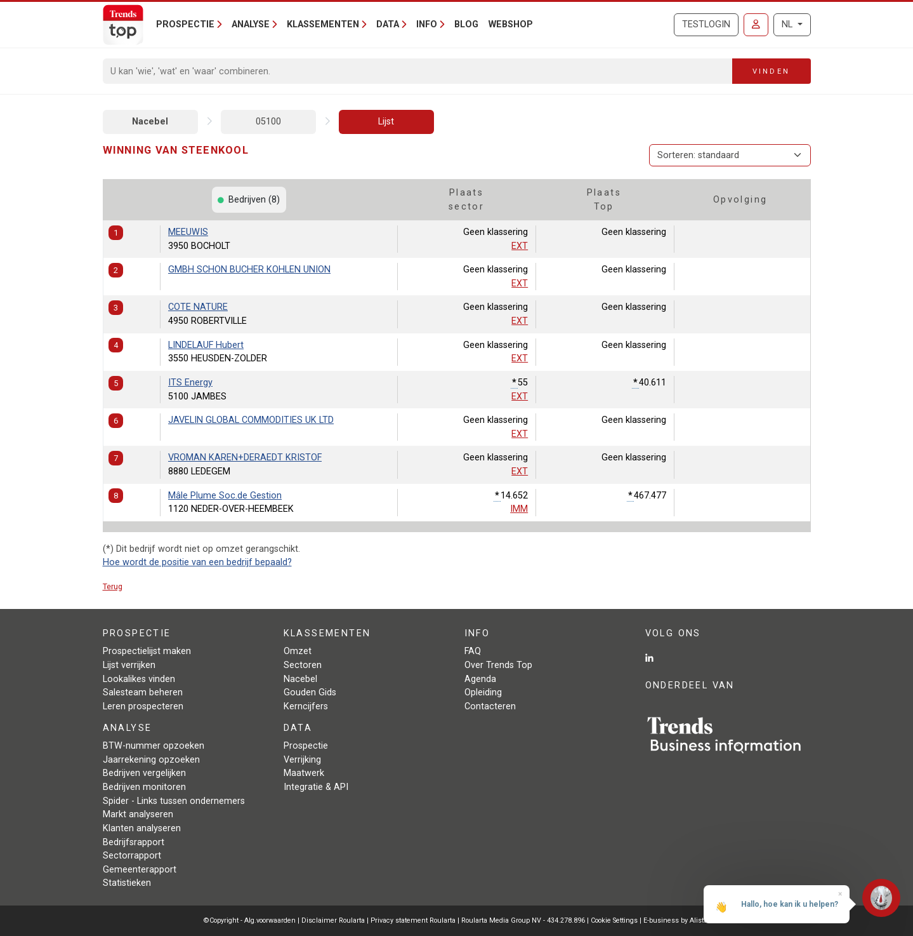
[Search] (418, 71)
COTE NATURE (198, 307)
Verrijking (302, 759)
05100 (268, 121)
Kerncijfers (306, 706)
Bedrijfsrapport (133, 842)
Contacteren (490, 706)
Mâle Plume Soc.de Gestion (225, 495)
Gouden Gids (310, 692)
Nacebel (150, 121)
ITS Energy (190, 382)
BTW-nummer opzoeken (153, 745)
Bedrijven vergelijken (144, 773)
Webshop (511, 24)
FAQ (472, 651)
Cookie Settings (615, 920)
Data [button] (387, 24)
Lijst (386, 121)
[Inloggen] (756, 24)
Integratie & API (316, 787)
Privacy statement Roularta (413, 920)
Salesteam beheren (143, 692)
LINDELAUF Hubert (206, 345)
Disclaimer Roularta (333, 920)
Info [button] (426, 24)
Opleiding (483, 692)
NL (788, 24)
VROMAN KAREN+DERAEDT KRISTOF (245, 457)
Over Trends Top (498, 665)
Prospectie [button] (185, 24)
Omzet (298, 651)
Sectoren (303, 665)
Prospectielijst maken (147, 651)
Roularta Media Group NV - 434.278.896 (524, 920)
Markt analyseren (138, 814)
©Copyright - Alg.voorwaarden (250, 920)
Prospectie (306, 745)
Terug (112, 586)
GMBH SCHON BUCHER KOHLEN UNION (249, 269)
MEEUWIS (188, 232)
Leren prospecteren (143, 706)
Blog (466, 24)
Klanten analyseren (142, 828)
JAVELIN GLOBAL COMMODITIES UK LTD (251, 420)
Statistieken (127, 883)
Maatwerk (304, 773)
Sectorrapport (132, 855)
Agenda (480, 679)
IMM (519, 509)
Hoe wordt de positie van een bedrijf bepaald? (197, 562)
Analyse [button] (251, 24)
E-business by (676, 920)
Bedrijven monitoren (144, 787)
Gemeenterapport (139, 869)
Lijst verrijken (129, 665)
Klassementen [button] (323, 24)
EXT (519, 246)
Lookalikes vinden (139, 679)
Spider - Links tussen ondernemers (174, 801)
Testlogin (706, 24)
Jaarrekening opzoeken (151, 759)
